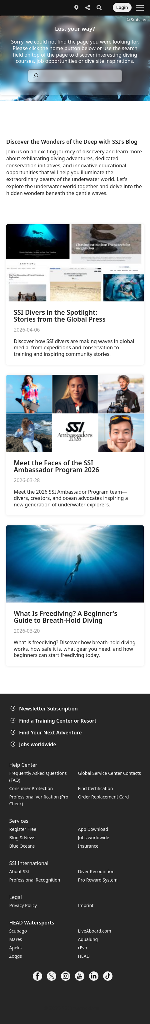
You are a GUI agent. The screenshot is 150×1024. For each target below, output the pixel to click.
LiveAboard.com (94, 931)
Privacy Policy (23, 905)
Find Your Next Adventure (47, 732)
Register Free (22, 829)
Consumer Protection (31, 788)
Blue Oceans (22, 846)
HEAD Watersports (31, 922)
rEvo (82, 948)
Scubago (18, 931)
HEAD (84, 956)
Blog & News (22, 837)
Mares (15, 939)
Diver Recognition (96, 871)
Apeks (15, 948)
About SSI (19, 871)
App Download (93, 829)
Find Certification (95, 788)
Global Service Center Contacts (109, 773)
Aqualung (88, 939)
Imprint (86, 905)
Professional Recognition (34, 880)
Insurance (88, 846)
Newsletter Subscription (45, 708)
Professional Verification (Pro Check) (38, 800)
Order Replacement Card (103, 797)
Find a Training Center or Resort (54, 720)
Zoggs (15, 956)
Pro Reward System (98, 880)
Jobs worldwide (34, 744)
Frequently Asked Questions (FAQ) (38, 776)
